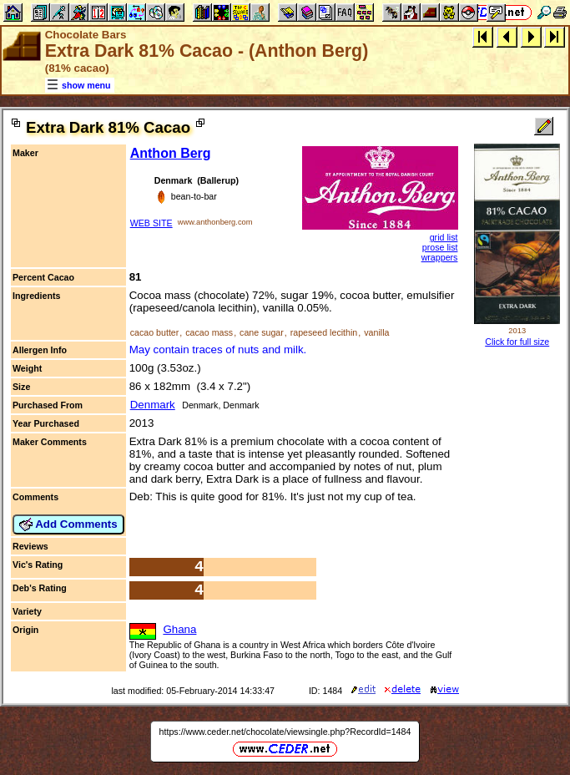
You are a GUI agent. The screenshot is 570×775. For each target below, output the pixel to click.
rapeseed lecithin (324, 332)
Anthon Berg (170, 153)
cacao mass (209, 332)
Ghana (179, 629)
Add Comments (68, 524)
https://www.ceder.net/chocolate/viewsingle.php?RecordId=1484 (285, 732)
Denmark (152, 404)
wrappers (439, 257)
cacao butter (154, 332)
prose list (440, 247)
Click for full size (517, 342)
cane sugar (262, 332)
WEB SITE (151, 223)
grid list (444, 237)
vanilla (376, 332)
